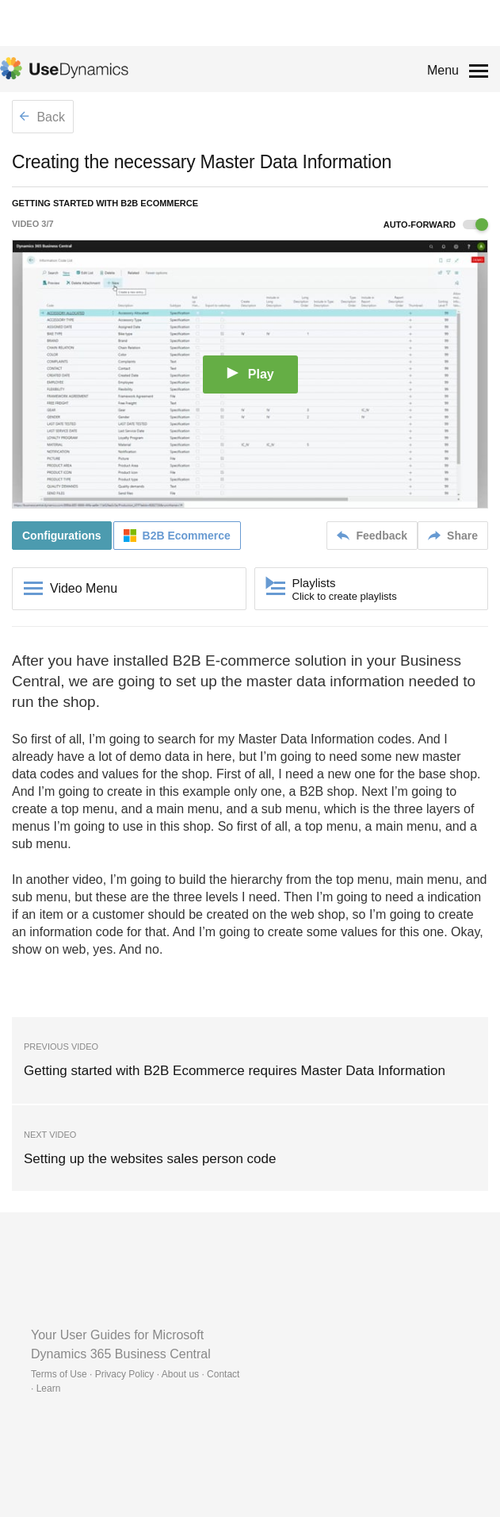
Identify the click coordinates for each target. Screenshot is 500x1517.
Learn (48, 1388)
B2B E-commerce (232, 660)
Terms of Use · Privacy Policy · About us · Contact (135, 1374)
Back (42, 117)
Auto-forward (436, 224)
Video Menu (83, 588)
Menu (443, 70)
